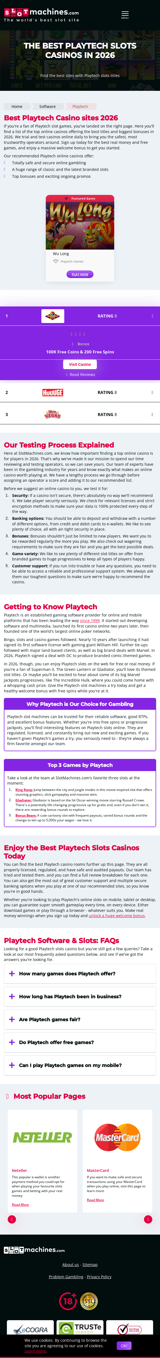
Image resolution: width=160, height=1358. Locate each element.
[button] (12, 1219)
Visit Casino (80, 364)
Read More (20, 1204)
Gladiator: (23, 800)
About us (70, 1264)
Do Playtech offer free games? (51, 1042)
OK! (124, 1345)
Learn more (35, 1351)
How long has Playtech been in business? (64, 996)
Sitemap (90, 1264)
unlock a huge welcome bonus (117, 915)
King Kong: (24, 789)
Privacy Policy (99, 1276)
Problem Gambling (66, 1276)
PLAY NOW (80, 274)
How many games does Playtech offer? (61, 974)
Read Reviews (80, 374)
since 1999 (90, 620)
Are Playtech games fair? (44, 1019)
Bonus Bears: (25, 815)
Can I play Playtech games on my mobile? (65, 1065)
